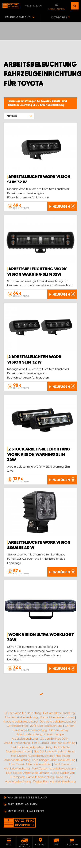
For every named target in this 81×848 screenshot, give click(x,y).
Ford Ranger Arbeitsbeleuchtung (53, 760)
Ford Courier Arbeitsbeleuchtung (27, 773)
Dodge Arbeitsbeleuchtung (58, 721)
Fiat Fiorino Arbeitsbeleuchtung (31, 747)
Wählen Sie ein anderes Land (27, 797)
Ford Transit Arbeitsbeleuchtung (30, 764)
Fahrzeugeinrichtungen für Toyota (29, 101)
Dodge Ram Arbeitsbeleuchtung (54, 781)
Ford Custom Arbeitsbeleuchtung (54, 768)
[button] (19, 116)
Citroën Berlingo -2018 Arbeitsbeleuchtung (35, 725)
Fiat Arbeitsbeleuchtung (59, 713)
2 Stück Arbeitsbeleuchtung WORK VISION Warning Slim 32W (38, 454)
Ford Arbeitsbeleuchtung (21, 717)
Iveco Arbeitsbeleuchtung (21, 721)
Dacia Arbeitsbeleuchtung (57, 717)
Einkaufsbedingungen (22, 804)
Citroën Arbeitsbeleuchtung (23, 713)
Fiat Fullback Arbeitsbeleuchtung (53, 743)
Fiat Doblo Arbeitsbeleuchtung (54, 751)
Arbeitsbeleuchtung (52, 105)
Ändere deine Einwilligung (25, 811)
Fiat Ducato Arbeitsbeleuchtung (32, 755)
